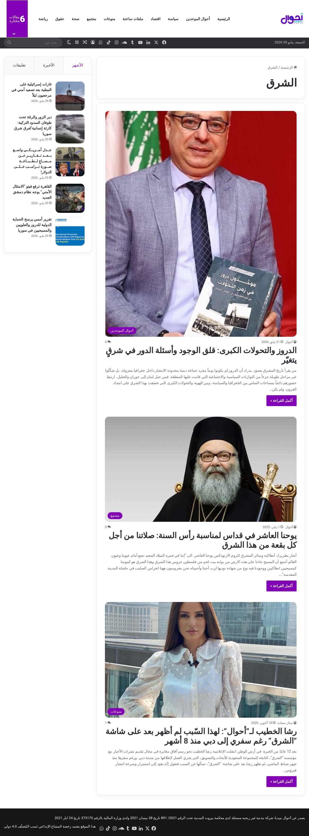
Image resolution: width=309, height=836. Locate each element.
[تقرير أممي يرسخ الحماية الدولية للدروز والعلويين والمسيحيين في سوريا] (69, 231)
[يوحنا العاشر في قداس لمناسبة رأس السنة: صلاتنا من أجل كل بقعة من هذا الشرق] (201, 469)
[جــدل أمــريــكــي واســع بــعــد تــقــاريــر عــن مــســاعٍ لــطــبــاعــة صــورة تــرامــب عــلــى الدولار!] (69, 162)
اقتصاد (155, 19)
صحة (75, 19)
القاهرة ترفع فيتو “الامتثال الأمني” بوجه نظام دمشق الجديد (34, 192)
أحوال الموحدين (198, 19)
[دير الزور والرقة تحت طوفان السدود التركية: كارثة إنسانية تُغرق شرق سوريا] (69, 129)
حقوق (59, 19)
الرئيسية (223, 19)
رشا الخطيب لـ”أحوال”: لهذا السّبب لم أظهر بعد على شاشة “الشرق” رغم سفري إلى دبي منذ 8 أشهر (201, 736)
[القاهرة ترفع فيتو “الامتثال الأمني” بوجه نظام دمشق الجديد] (69, 199)
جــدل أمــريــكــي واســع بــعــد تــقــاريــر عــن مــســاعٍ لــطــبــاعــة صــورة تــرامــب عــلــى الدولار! (32, 162)
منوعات (109, 19)
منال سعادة (285, 723)
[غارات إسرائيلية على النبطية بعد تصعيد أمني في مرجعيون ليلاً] (69, 96)
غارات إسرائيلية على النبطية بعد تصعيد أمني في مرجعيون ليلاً (33, 90)
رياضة (43, 19)
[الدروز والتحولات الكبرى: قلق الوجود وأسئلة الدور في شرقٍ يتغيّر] (201, 223)
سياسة (173, 19)
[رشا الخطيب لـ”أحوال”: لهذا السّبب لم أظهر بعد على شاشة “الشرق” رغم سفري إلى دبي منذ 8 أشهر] (201, 660)
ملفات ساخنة (133, 19)
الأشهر (77, 65)
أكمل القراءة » (281, 400)
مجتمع (91, 19)
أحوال (289, 342)
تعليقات (19, 65)
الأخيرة (48, 65)
